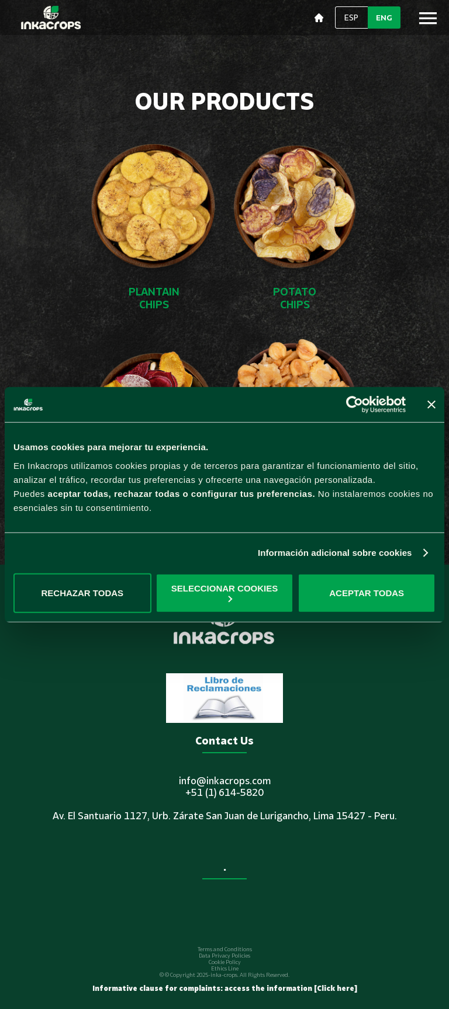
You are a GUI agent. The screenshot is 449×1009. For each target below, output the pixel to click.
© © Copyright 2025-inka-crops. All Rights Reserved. (224, 975)
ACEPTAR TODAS (366, 593)
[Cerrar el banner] (431, 405)
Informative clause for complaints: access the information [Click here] (224, 988)
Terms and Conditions (225, 949)
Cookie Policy (225, 962)
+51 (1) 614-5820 (224, 792)
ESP (351, 17)
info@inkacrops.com (225, 781)
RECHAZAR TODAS (83, 593)
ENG (384, 17)
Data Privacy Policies (224, 955)
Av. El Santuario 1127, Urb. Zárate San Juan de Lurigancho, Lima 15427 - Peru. (225, 816)
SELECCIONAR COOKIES (224, 592)
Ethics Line (225, 968)
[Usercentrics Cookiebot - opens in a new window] (354, 404)
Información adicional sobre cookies (335, 553)
